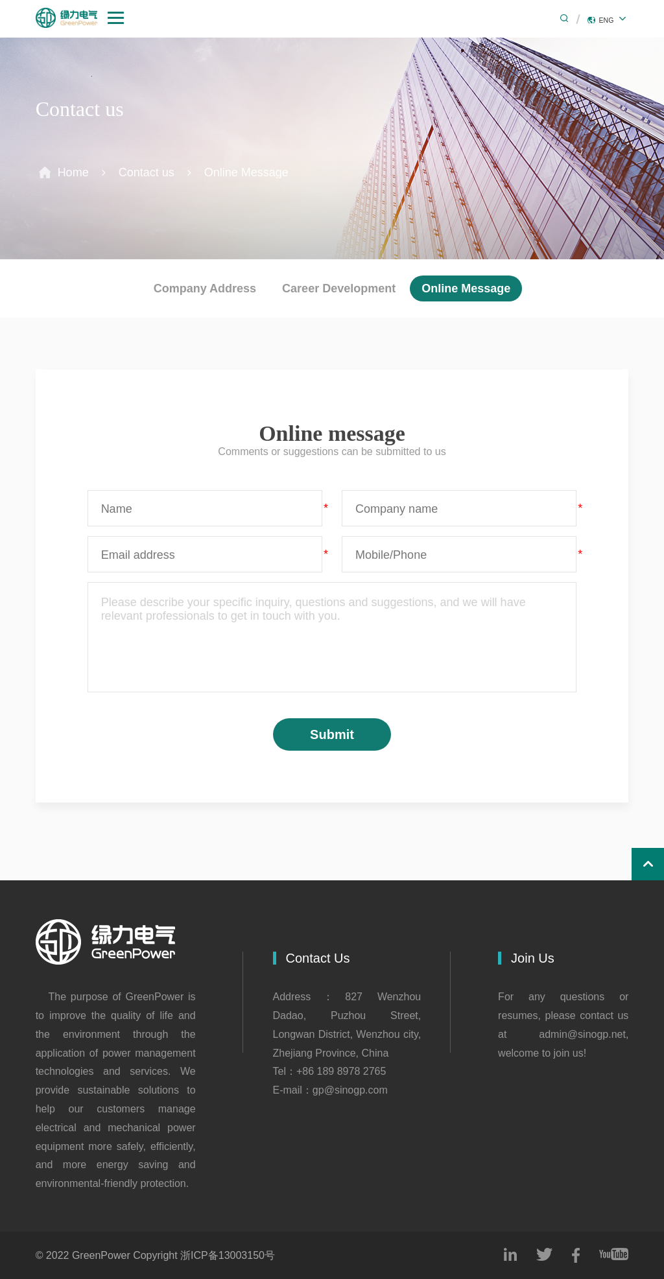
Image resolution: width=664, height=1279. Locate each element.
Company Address (205, 288)
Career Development (339, 288)
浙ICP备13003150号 (227, 1255)
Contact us (146, 172)
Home (73, 172)
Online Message (246, 172)
